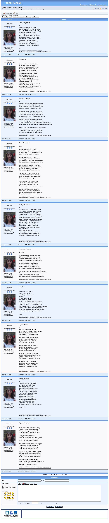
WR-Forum (14, 519)
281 (52, 474)
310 (66, 474)
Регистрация (7, 13)
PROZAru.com (14, 518)
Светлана (9, 23)
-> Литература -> (29, 16)
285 (62, 474)
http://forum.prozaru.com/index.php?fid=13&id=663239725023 (35, 51)
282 (54, 474)
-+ (13, 50)
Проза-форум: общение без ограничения (93, 5)
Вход (15, 13)
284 (59, 474)
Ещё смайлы (7, 499)
